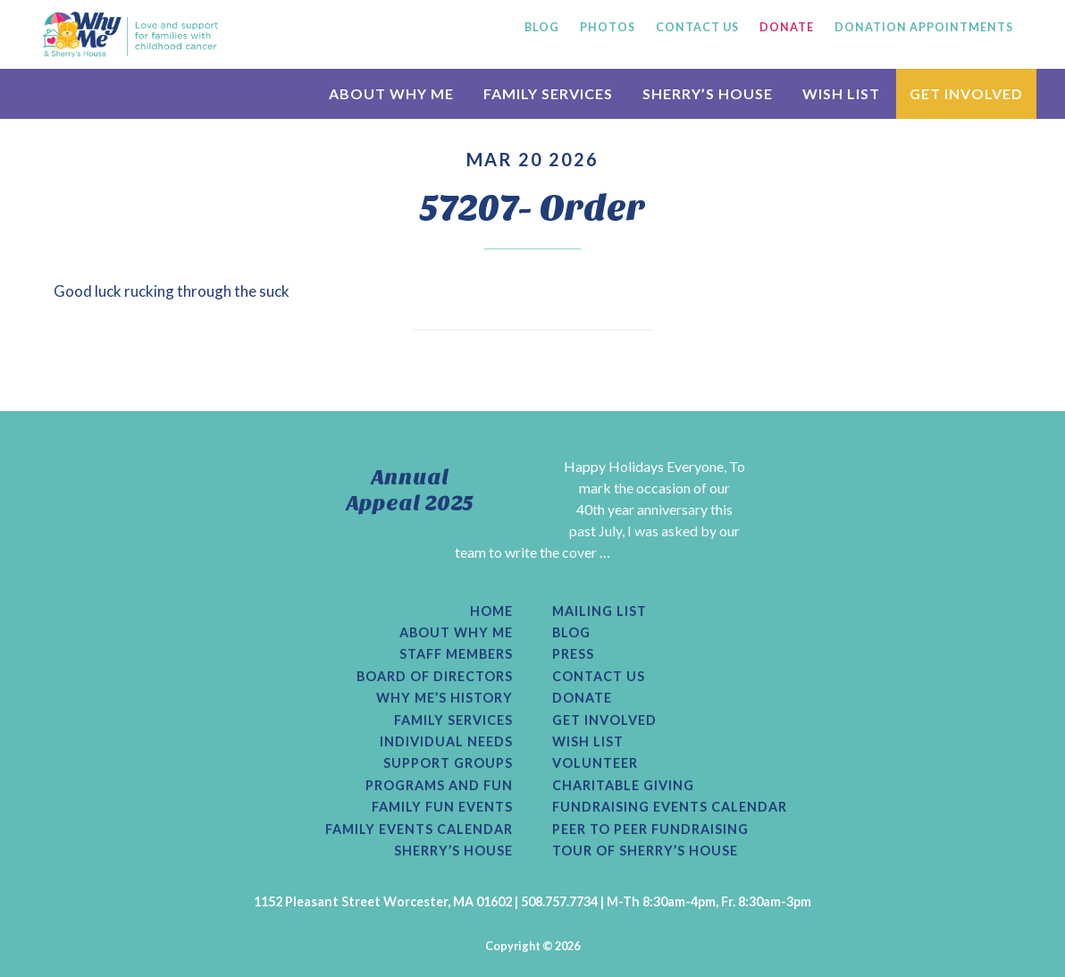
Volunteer (595, 763)
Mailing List (599, 611)
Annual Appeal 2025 (410, 490)
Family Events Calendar (419, 829)
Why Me (130, 34)
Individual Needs (446, 742)
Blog (571, 633)
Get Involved (604, 720)
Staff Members (456, 654)
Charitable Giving (623, 785)
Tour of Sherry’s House (645, 851)
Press (573, 654)
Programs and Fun (439, 785)
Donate (582, 698)
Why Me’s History (444, 698)
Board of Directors (434, 676)
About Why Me (456, 633)
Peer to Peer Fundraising (650, 829)
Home (491, 611)
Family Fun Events (442, 807)
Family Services (453, 720)
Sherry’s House (453, 851)
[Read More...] (468, 573)
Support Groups (448, 763)
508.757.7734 (559, 901)
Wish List (588, 742)
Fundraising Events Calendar (669, 807)
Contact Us (598, 676)
